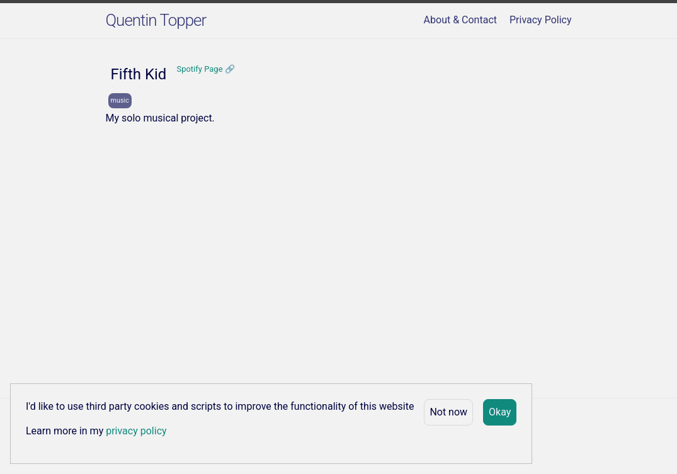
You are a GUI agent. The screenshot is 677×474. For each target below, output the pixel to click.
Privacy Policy (540, 20)
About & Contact (460, 20)
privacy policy (136, 431)
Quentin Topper (156, 20)
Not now (448, 412)
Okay (500, 412)
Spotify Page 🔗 (205, 69)
